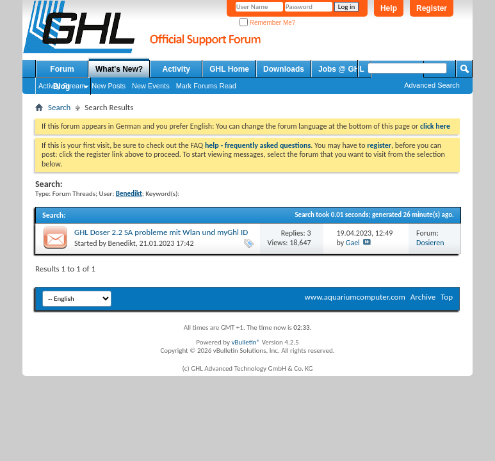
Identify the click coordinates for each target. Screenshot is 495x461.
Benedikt (122, 243)
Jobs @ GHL (341, 69)
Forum (62, 69)
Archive (422, 297)
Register (431, 8)
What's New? (119, 69)
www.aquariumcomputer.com (354, 297)
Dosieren (430, 242)
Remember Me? (267, 22)
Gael (353, 242)
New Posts (109, 86)
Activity (176, 69)
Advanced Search (432, 85)
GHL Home (229, 69)
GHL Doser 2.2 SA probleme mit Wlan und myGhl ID (161, 232)
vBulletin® (245, 342)
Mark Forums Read (206, 86)
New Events (151, 86)
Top (447, 297)
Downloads (283, 69)
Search (59, 107)
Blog (61, 86)
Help (388, 8)
